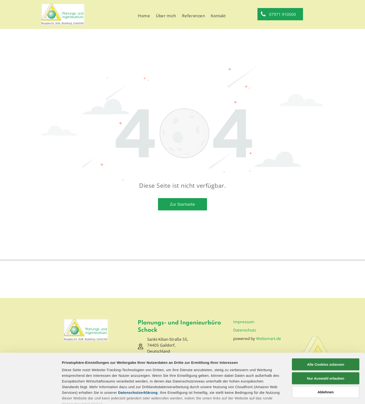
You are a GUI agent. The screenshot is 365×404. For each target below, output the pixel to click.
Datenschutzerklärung (138, 363)
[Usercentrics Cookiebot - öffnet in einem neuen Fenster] (30, 394)
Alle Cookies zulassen (325, 335)
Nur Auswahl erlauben (325, 349)
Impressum (72, 382)
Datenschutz (96, 382)
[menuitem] (144, 16)
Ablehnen (326, 363)
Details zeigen (251, 395)
